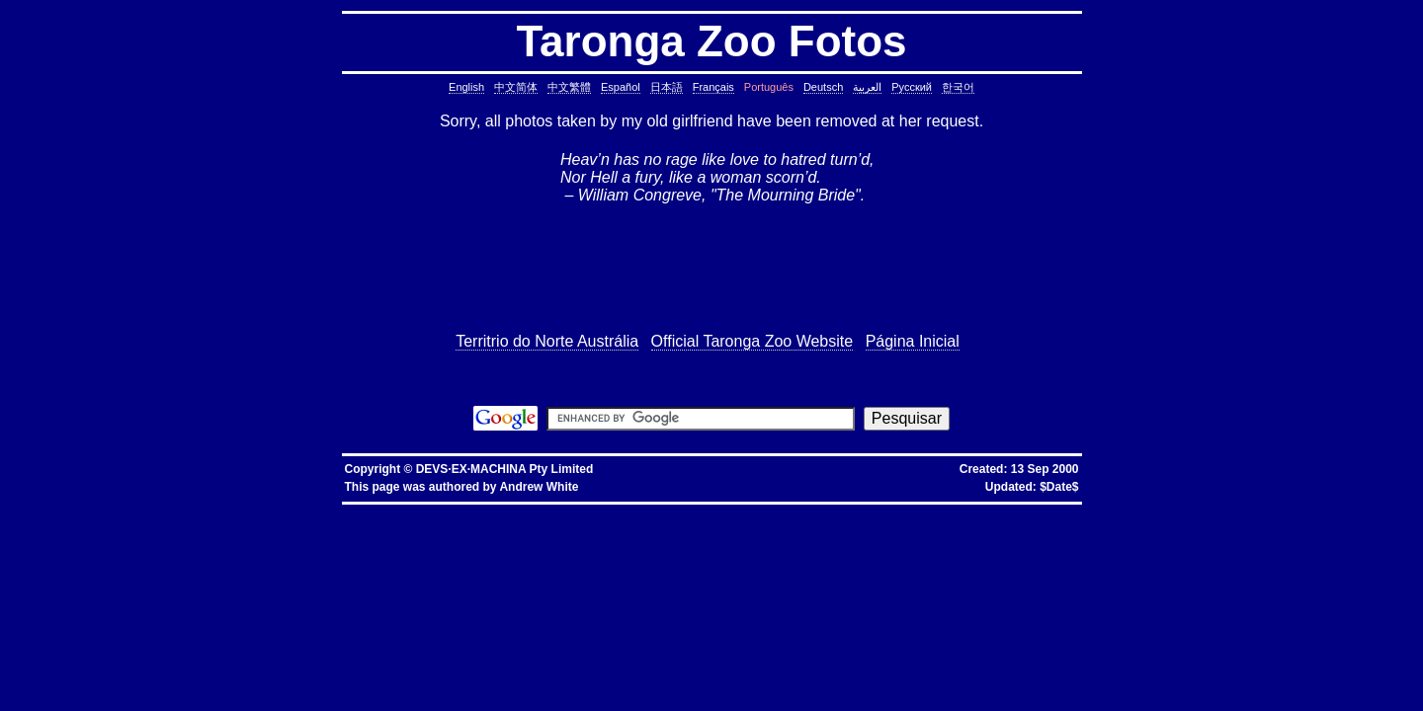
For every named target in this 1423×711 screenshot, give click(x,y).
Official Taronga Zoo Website (752, 341)
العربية (867, 87)
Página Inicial (913, 341)
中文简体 (516, 87)
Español (620, 87)
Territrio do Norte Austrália (547, 341)
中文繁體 (569, 87)
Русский (911, 87)
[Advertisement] (711, 269)
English (466, 87)
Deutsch (823, 87)
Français (713, 87)
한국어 (958, 87)
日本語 (666, 87)
